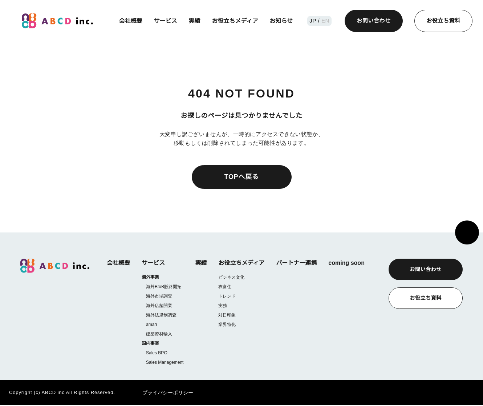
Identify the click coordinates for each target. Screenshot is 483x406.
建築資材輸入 (159, 334)
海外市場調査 (159, 296)
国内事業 (150, 344)
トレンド (226, 296)
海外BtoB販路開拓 (164, 287)
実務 (222, 305)
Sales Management (164, 363)
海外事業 (150, 277)
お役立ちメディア (236, 20)
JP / (315, 20)
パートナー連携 (296, 263)
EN (325, 20)
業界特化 (226, 324)
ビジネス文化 (231, 277)
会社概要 (131, 20)
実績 (195, 20)
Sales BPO (156, 353)
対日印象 (226, 315)
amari (152, 325)
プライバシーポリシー (158, 393)
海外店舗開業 (159, 306)
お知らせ (282, 20)
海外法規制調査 (161, 315)
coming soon (346, 263)
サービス (166, 20)
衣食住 (224, 286)
